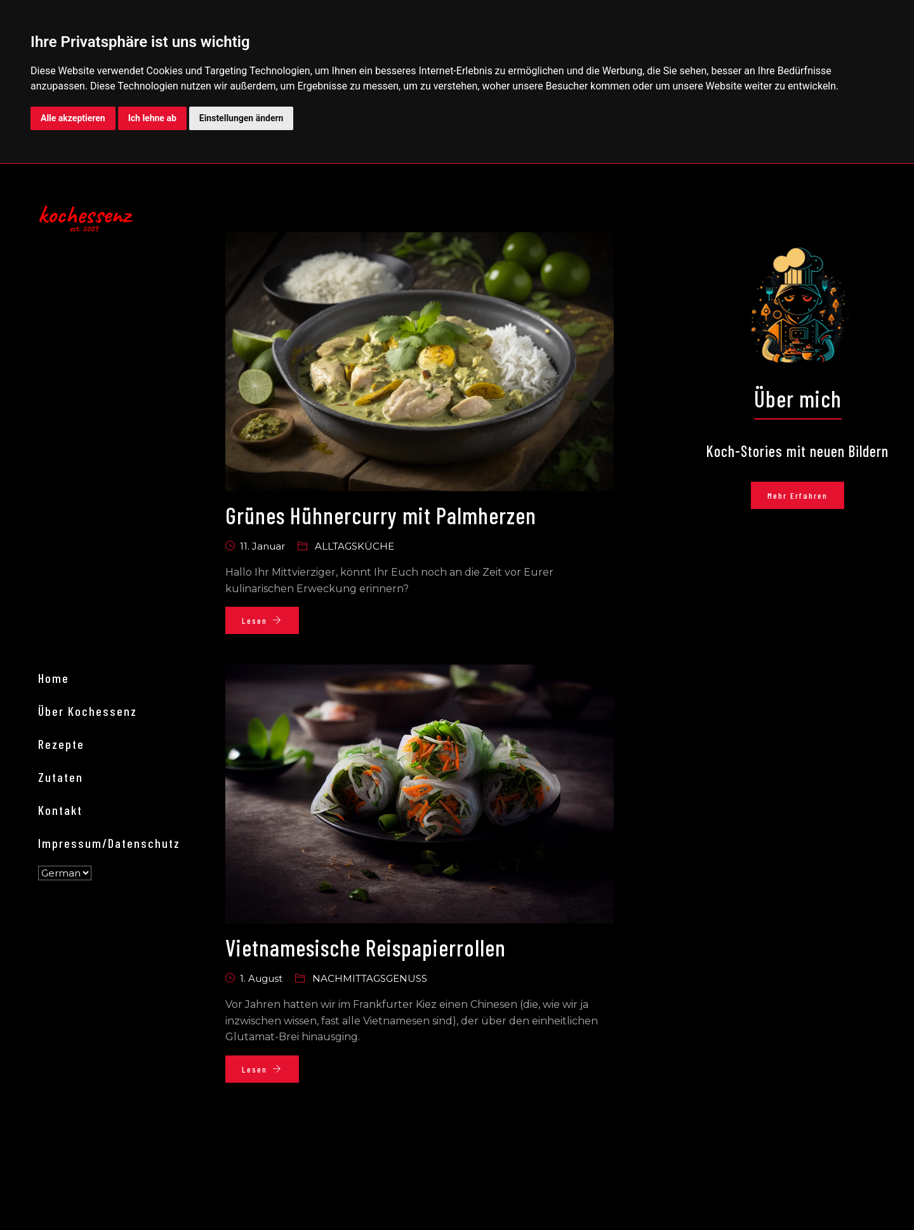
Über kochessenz (87, 710)
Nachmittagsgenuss (369, 978)
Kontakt (60, 809)
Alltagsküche (354, 546)
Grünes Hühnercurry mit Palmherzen (380, 515)
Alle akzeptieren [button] (73, 118)
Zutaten (60, 776)
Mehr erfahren (797, 495)
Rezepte (61, 743)
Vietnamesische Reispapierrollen (365, 947)
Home (53, 677)
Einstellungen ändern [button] (241, 118)
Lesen (262, 620)
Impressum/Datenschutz (109, 842)
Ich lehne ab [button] (152, 118)
